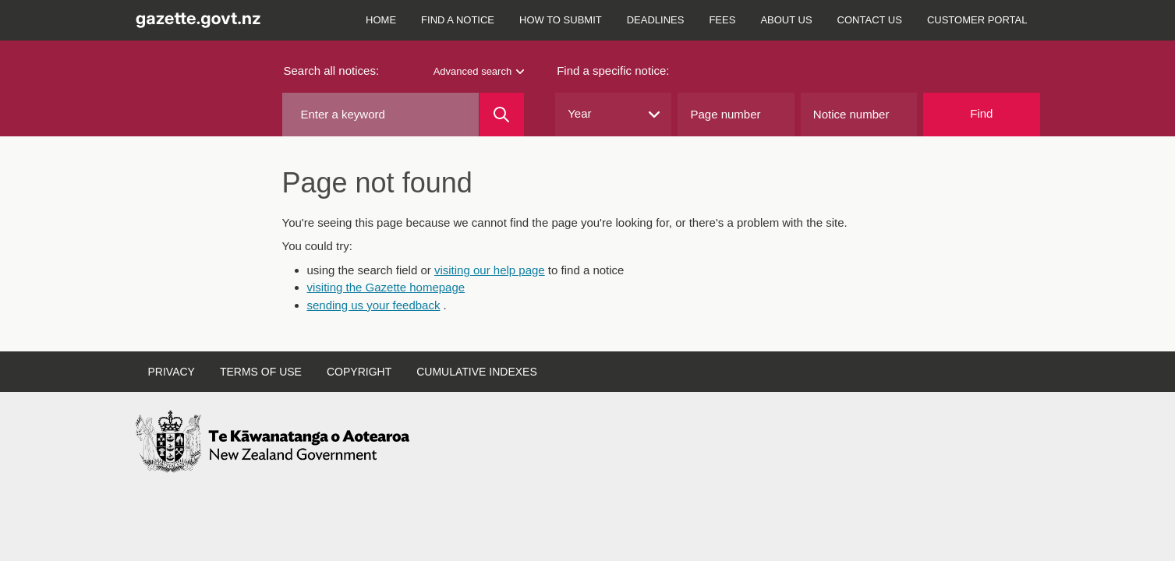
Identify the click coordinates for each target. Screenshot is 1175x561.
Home (381, 20)
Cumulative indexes (476, 371)
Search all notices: (332, 70)
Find (981, 113)
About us (786, 20)
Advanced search (479, 71)
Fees (722, 20)
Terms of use (261, 371)
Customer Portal (977, 20)
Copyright (359, 371)
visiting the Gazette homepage (386, 287)
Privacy (171, 371)
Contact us (869, 20)
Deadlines (656, 20)
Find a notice (457, 20)
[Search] (502, 114)
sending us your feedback (374, 305)
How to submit (560, 20)
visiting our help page (489, 270)
